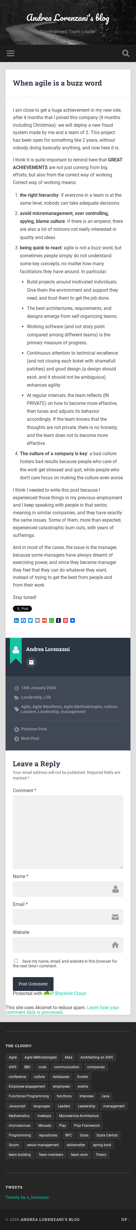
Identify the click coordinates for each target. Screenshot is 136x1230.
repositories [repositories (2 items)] (48, 1135)
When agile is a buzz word (57, 83)
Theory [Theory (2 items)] (101, 1155)
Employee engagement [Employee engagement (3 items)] (27, 1086)
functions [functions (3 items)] (64, 1096)
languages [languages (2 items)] (41, 1106)
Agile (26, 706)
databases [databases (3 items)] (61, 1077)
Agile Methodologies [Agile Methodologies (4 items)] (41, 1057)
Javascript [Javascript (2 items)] (17, 1106)
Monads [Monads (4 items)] (44, 1126)
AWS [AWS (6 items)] (12, 1067)
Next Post (30, 738)
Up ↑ (125, 1219)
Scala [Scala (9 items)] (84, 1135)
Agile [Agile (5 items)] (13, 1057)
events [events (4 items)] (83, 1086)
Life (47, 697)
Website (21, 932)
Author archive (31, 662)
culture (110, 706)
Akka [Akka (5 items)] (69, 1057)
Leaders (28, 711)
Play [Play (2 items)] (62, 1126)
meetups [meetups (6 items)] (44, 1116)
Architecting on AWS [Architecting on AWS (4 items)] (96, 1057)
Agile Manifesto (47, 706)
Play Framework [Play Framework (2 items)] (87, 1126)
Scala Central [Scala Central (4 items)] (107, 1135)
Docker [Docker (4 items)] (82, 1077)
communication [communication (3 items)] (66, 1067)
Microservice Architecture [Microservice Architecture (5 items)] (79, 1116)
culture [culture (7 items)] (39, 1077)
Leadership (31, 697)
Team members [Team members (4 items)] (51, 1155)
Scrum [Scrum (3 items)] (14, 1145)
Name (20, 876)
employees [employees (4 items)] (61, 1086)
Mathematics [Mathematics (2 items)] (19, 1116)
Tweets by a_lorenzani (27, 1197)
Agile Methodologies (83, 706)
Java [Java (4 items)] (105, 1096)
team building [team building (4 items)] (20, 1155)
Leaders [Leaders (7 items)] (64, 1106)
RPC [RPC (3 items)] (68, 1135)
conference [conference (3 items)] (17, 1077)
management (73, 711)
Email (20, 904)
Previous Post (34, 729)
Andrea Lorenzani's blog (67, 17)
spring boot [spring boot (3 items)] (102, 1145)
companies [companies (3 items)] (96, 1067)
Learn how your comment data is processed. (62, 1010)
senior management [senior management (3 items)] (43, 1145)
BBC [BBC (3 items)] (27, 1067)
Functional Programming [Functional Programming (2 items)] (29, 1096)
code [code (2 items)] (42, 1067)
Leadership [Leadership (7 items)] (86, 1106)
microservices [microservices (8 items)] (19, 1126)
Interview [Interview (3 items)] (87, 1096)
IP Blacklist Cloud (68, 993)
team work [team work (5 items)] (79, 1155)
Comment (24, 790)
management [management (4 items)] (114, 1106)
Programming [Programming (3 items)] (20, 1135)
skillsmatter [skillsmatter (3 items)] (76, 1145)
